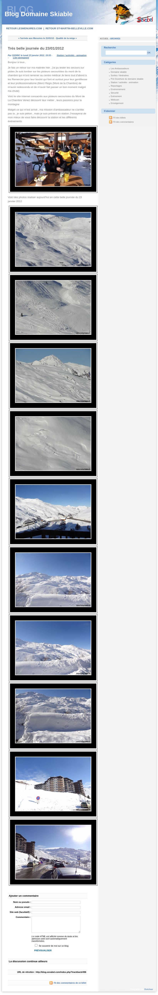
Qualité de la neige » (66, 38)
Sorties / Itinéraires (120, 75)
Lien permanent (21, 58)
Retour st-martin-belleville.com (69, 28)
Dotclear (148, 989)
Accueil (104, 39)
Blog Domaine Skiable (39, 14)
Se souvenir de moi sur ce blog (54, 946)
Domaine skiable (119, 72)
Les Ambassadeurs (120, 68)
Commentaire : (23, 917)
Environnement (118, 89)
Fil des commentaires (123, 122)
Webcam (115, 100)
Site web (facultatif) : (20, 912)
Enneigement (117, 103)
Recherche (110, 47)
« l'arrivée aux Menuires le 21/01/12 (36, 38)
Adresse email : (23, 907)
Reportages (116, 86)
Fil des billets (119, 117)
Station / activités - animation (72, 55)
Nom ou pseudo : (22, 902)
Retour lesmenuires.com (24, 28)
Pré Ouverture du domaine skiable (127, 79)
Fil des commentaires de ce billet (70, 983)
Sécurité (115, 93)
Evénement (116, 96)
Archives (115, 39)
